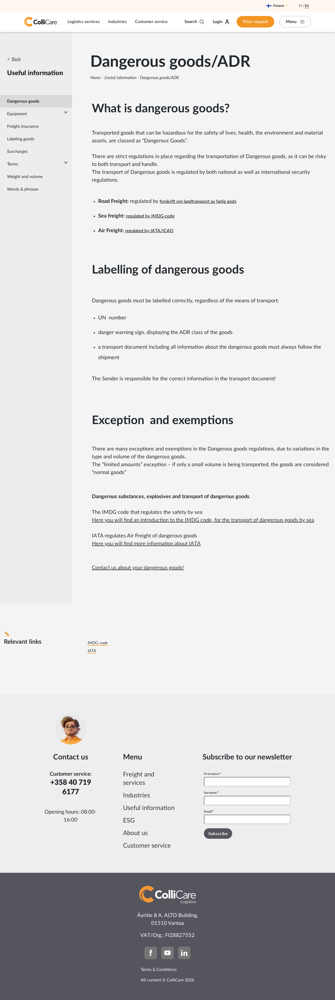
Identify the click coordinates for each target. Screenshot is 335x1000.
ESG (129, 821)
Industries (117, 22)
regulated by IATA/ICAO (149, 231)
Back (16, 59)
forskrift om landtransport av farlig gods (198, 201)
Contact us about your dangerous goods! (138, 567)
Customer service (151, 22)
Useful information (120, 78)
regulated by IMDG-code (150, 216)
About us (135, 833)
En (307, 5)
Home (95, 78)
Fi (300, 5)
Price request (255, 22)
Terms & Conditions (159, 970)
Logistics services (84, 22)
